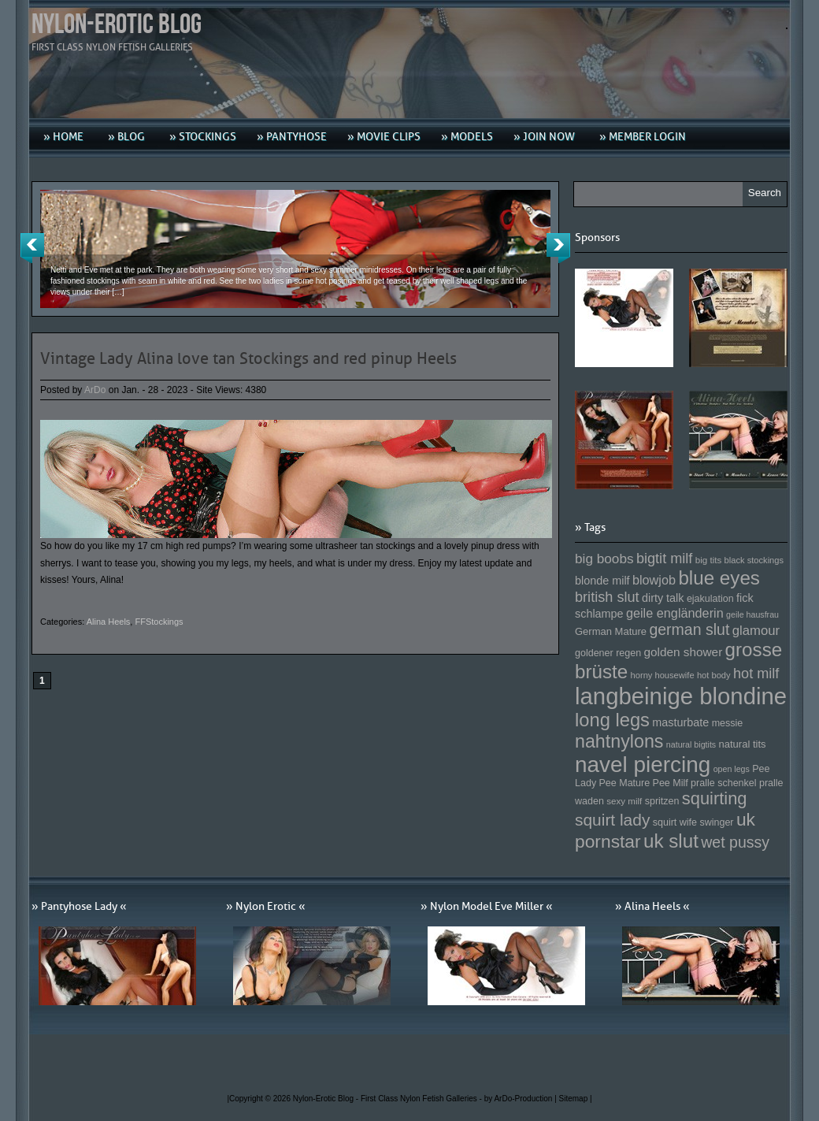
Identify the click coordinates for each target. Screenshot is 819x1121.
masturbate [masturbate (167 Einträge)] (680, 722)
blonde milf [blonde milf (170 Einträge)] (602, 580)
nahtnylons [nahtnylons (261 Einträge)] (619, 741)
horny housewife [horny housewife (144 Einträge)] (663, 675)
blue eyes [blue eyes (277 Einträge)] (719, 577)
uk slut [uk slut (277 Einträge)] (671, 841)
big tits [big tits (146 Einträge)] (708, 560)
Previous (32, 248)
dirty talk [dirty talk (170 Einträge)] (663, 598)
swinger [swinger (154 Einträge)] (716, 822)
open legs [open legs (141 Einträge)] (731, 769)
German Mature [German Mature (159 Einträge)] (611, 631)
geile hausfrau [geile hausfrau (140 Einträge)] (752, 614)
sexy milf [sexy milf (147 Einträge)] (624, 801)
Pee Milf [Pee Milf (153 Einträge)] (670, 783)
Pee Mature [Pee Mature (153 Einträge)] (624, 783)
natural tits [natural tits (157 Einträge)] (742, 744)
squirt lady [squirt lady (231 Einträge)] (612, 820)
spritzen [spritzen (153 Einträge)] (662, 801)
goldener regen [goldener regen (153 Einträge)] (608, 653)
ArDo (95, 389)
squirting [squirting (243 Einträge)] (714, 798)
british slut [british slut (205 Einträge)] (607, 597)
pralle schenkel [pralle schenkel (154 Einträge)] (724, 783)
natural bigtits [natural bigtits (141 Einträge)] (691, 744)
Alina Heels (109, 621)
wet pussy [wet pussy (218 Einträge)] (735, 842)
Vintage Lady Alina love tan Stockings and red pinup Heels (248, 358)
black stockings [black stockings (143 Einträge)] (754, 560)
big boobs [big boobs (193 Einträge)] (604, 558)
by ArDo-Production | (521, 1098)
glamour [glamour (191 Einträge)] (756, 630)
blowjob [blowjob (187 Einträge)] (654, 580)
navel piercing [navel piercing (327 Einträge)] (642, 764)
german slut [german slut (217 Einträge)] (689, 629)
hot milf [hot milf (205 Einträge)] (756, 673)
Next (558, 248)
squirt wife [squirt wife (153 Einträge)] (675, 822)
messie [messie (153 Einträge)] (727, 723)
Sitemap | (575, 1098)
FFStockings (159, 621)
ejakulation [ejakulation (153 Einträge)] (710, 598)
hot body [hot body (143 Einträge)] (714, 675)
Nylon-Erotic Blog (117, 25)
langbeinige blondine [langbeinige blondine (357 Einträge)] (681, 696)
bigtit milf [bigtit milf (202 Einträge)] (664, 558)
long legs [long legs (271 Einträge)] (612, 720)
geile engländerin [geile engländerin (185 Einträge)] (675, 613)
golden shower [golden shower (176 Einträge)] (683, 652)
